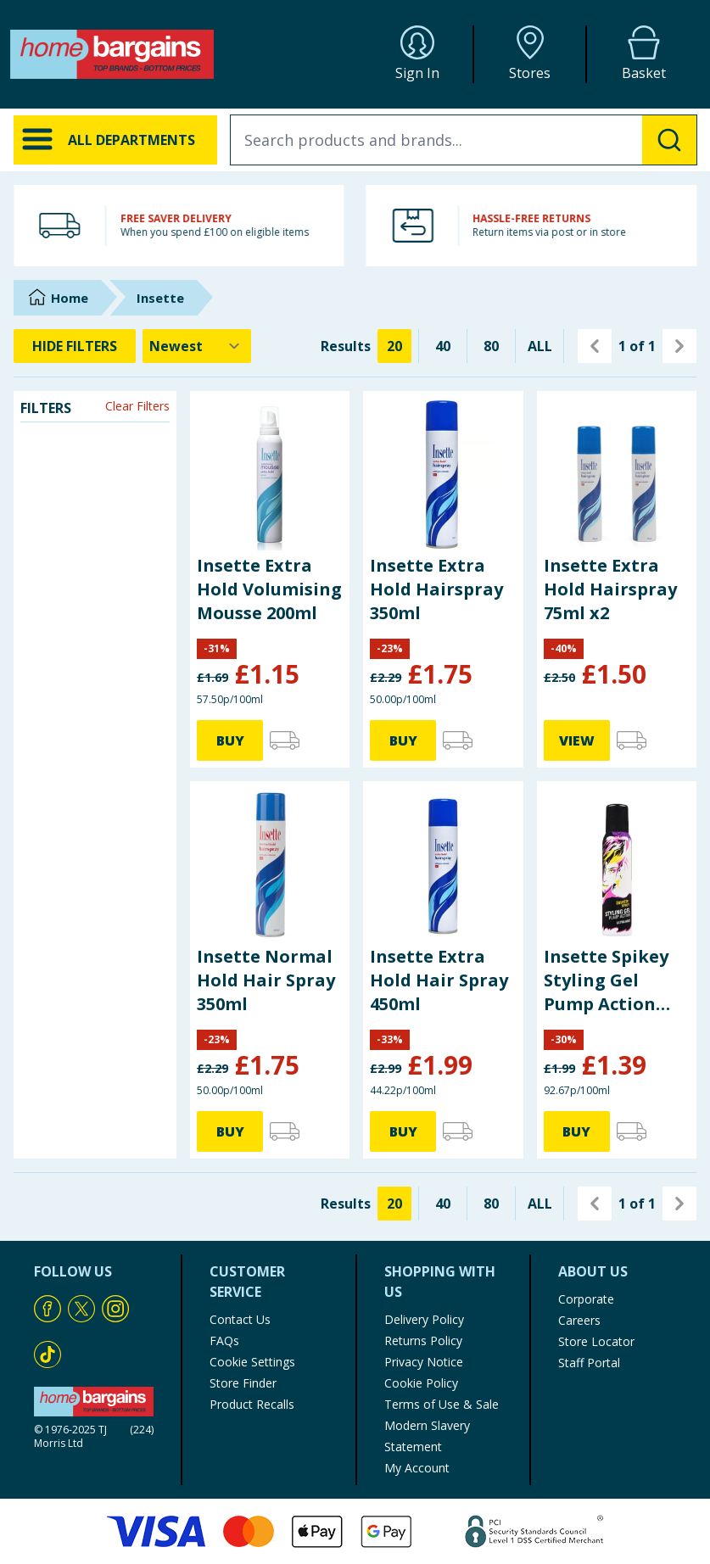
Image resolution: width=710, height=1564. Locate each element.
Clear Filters (137, 406)
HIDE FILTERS (74, 346)
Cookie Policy (421, 1383)
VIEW (577, 740)
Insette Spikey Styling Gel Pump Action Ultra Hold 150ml (606, 980)
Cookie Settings (252, 1362)
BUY (230, 740)
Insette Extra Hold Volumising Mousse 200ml (269, 589)
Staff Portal (589, 1363)
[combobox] (463, 140)
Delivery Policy (424, 1319)
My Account (417, 1468)
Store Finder (243, 1383)
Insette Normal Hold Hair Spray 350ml (266, 980)
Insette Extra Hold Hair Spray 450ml (439, 980)
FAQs (224, 1340)
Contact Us (240, 1319)
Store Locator (596, 1341)
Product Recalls (252, 1404)
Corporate (586, 1299)
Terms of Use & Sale (441, 1404)
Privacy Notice (423, 1362)
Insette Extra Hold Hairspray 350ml (436, 589)
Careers (579, 1320)
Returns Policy (423, 1340)
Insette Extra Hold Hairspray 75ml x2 (610, 589)
